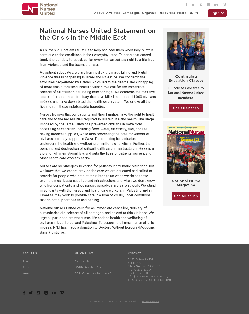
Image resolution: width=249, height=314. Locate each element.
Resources (167, 13)
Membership (83, 261)
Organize (149, 13)
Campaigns (131, 13)
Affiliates (113, 13)
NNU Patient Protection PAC (94, 273)
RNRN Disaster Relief (89, 267)
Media (181, 13)
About (99, 13)
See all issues (186, 196)
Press (26, 273)
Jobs (25, 267)
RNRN (193, 13)
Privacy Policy (150, 301)
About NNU (30, 261)
